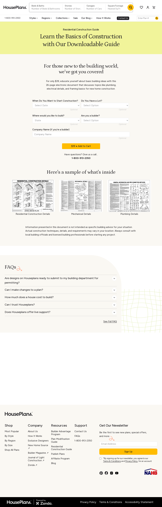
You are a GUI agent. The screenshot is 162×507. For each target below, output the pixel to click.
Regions (47, 18)
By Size (9, 445)
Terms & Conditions (112, 461)
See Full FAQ (110, 321)
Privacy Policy (131, 461)
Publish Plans (58, 454)
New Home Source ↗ (38, 447)
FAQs (77, 436)
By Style (9, 436)
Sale (75, 18)
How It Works (103, 18)
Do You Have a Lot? (91, 100)
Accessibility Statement (139, 502)
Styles (33, 18)
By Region (10, 440)
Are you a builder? (90, 115)
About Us (33, 431)
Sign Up (128, 451)
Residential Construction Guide (61, 448)
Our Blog (87, 18)
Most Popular (12, 431)
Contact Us (123, 18)
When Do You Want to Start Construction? (55, 100)
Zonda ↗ (32, 465)
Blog (53, 463)
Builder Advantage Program (61, 433)
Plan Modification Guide (60, 440)
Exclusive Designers (38, 440)
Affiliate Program (60, 458)
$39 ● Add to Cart (81, 146)
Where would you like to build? (48, 115)
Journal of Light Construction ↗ (36, 459)
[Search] (156, 18)
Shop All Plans (12, 450)
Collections (63, 18)
